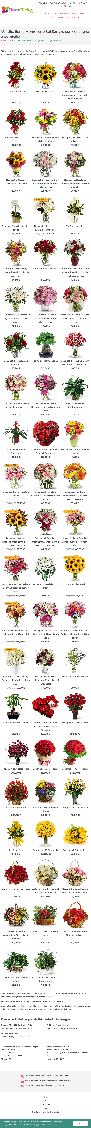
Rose (70, 14)
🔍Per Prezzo (78, 19)
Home (3, 43)
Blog (45, 1110)
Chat (67, 6)
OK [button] (80, 1123)
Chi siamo (45, 1107)
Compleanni (46, 14)
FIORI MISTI (83, 14)
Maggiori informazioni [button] (42, 1125)
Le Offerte (60, 14)
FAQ (45, 1103)
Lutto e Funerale (59, 19)
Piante (45, 19)
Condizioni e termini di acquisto (45, 1114)
